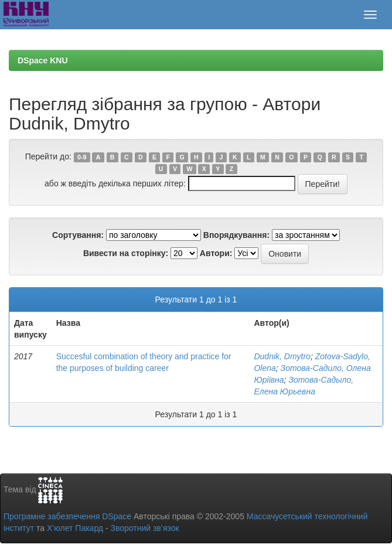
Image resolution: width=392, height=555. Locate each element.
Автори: (216, 253)
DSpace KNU (43, 60)
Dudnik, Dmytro (282, 356)
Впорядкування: (236, 235)
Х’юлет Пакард (75, 528)
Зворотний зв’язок (144, 528)
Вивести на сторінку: (125, 253)
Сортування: (78, 235)
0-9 (81, 157)
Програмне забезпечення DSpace (67, 516)
